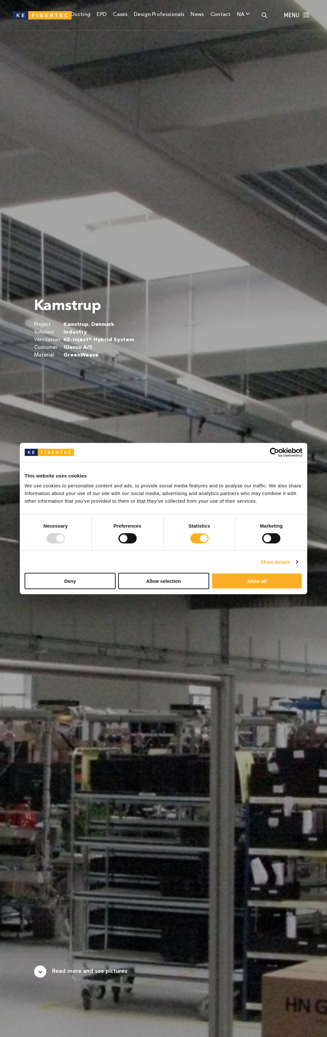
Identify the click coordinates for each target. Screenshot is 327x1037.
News (197, 14)
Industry (75, 332)
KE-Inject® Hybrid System (99, 339)
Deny (70, 581)
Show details (275, 561)
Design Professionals (159, 14)
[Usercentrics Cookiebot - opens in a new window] (274, 452)
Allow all (257, 581)
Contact (220, 14)
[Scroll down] (80, 972)
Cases (120, 14)
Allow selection (163, 581)
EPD (102, 14)
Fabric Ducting (72, 14)
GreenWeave (81, 355)
